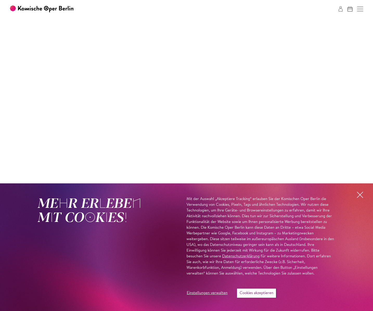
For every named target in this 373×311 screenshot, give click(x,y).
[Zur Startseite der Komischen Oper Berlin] (41, 9)
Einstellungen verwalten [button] (207, 293)
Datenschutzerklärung (241, 256)
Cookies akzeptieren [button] (256, 293)
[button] (360, 9)
